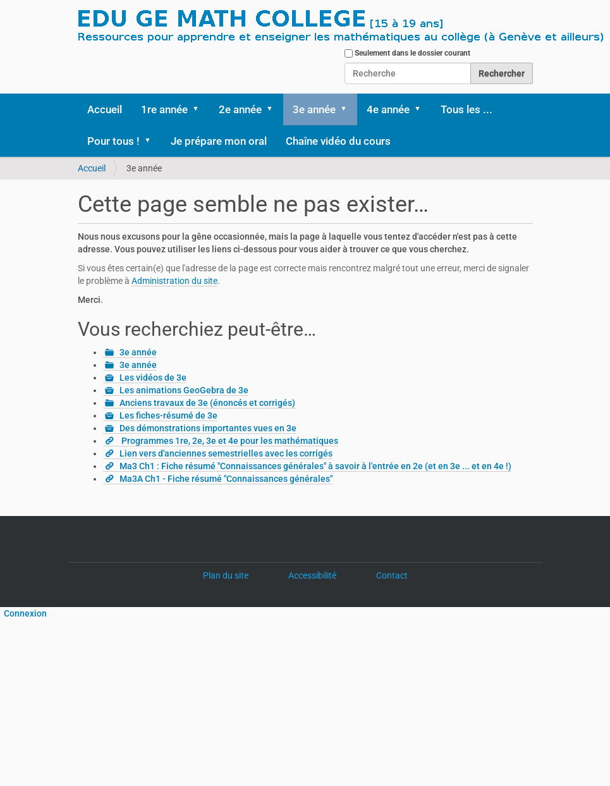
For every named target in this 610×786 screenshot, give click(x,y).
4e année (388, 109)
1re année (164, 109)
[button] (200, 109)
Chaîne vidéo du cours (338, 141)
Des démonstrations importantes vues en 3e (207, 428)
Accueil (104, 109)
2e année (240, 109)
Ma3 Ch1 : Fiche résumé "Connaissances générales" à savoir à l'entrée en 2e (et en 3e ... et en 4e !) (315, 466)
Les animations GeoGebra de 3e (183, 390)
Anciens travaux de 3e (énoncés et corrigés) (207, 403)
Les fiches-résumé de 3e (168, 415)
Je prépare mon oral (219, 141)
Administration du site (174, 281)
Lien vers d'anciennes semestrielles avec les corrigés (225, 453)
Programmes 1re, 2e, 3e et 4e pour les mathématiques (228, 441)
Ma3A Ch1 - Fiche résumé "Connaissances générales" (225, 479)
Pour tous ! (113, 141)
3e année (314, 109)
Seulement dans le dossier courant (412, 53)
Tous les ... (466, 109)
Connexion (23, 613)
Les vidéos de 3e (152, 377)
